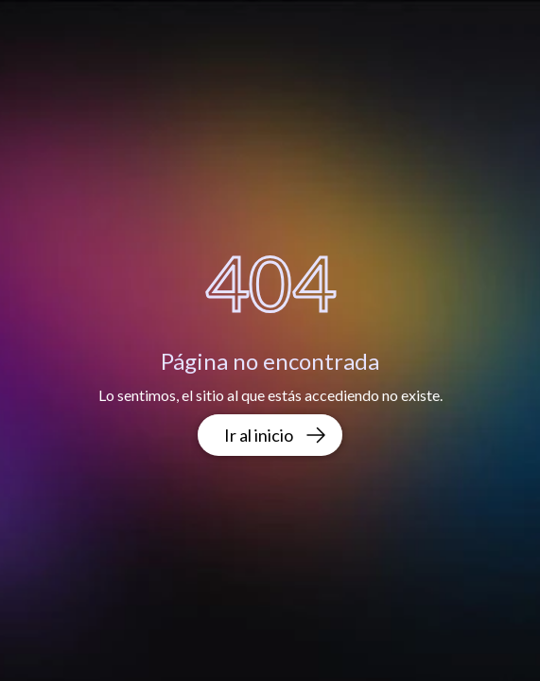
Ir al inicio (275, 435)
